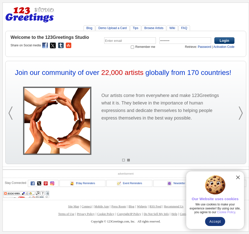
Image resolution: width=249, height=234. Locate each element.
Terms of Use (66, 214)
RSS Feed (156, 206)
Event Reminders (129, 183)
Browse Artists (153, 28)
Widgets (142, 206)
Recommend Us (173, 206)
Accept (215, 221)
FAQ (184, 28)
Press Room (118, 206)
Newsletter (176, 183)
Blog (89, 28)
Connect (87, 206)
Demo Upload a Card (112, 28)
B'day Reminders (82, 183)
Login (224, 41)
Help (174, 214)
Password (204, 47)
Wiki (172, 28)
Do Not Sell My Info (156, 214)
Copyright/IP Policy (129, 214)
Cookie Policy (105, 214)
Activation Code (223, 47)
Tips (135, 28)
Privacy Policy (86, 214)
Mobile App (101, 206)
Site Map (73, 206)
